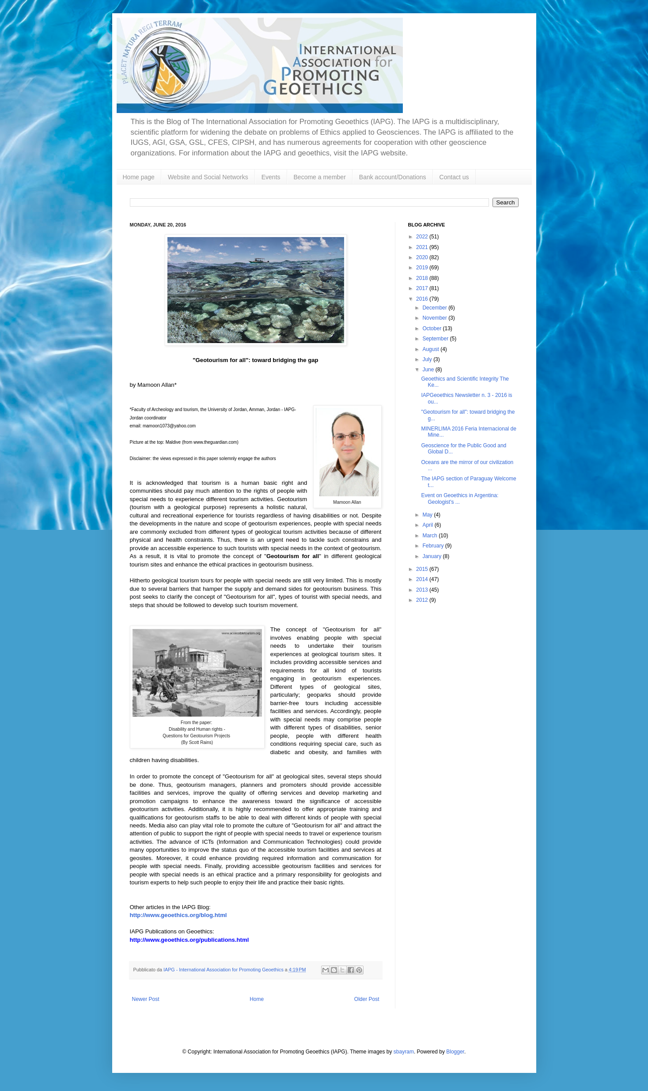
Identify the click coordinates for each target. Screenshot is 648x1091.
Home (257, 999)
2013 (422, 590)
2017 (422, 288)
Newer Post (145, 999)
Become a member (320, 177)
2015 (422, 569)
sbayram (404, 1052)
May (428, 515)
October (432, 328)
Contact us (454, 177)
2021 (422, 247)
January (432, 556)
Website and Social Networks (208, 177)
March (430, 535)
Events (270, 177)
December (435, 308)
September (436, 339)
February (433, 546)
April (428, 525)
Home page (139, 177)
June (428, 369)
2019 (422, 267)
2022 (422, 237)
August (431, 349)
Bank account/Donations (392, 177)
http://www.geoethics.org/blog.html (178, 915)
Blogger (455, 1052)
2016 (422, 299)
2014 (422, 579)
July (427, 359)
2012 (422, 600)
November (435, 318)
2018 (422, 278)
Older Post (366, 999)
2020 (422, 257)
